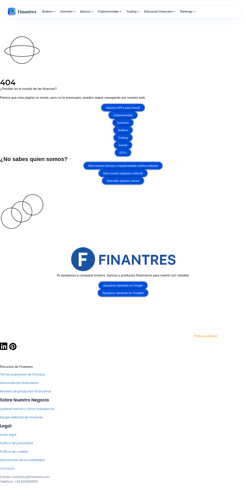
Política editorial (205, 336)
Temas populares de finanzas (22, 374)
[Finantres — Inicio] (22, 11)
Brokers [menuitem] (49, 11)
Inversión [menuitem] (68, 11)
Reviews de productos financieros (25, 391)
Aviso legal (8, 434)
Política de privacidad (16, 443)
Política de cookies (14, 451)
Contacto (7, 468)
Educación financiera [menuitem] (159, 11)
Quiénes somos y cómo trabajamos (27, 409)
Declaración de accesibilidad (22, 460)
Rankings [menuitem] (187, 11)
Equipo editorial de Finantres (21, 417)
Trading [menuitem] (132, 11)
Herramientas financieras (19, 383)
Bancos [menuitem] (86, 11)
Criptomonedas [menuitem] (110, 11)
